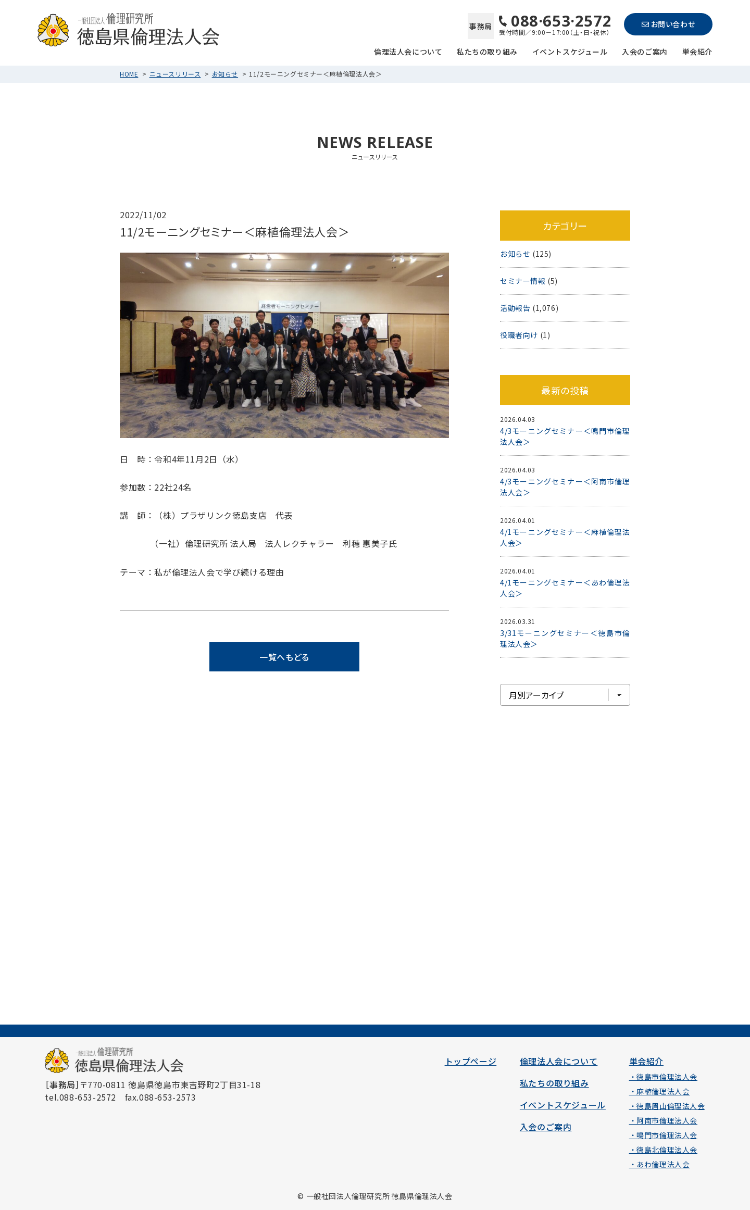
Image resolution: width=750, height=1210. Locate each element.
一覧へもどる (284, 657)
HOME (129, 73)
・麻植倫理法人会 (659, 1091)
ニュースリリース (175, 73)
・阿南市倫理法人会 (663, 1120)
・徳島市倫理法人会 (663, 1076)
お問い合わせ (668, 24)
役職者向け (519, 335)
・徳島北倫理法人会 (663, 1149)
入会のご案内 (645, 50)
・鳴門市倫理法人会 (663, 1135)
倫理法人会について (408, 50)
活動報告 (515, 308)
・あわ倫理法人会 (659, 1164)
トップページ (471, 1061)
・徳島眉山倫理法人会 (667, 1106)
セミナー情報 (523, 281)
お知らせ (225, 73)
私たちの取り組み (487, 50)
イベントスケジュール (570, 50)
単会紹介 (697, 50)
